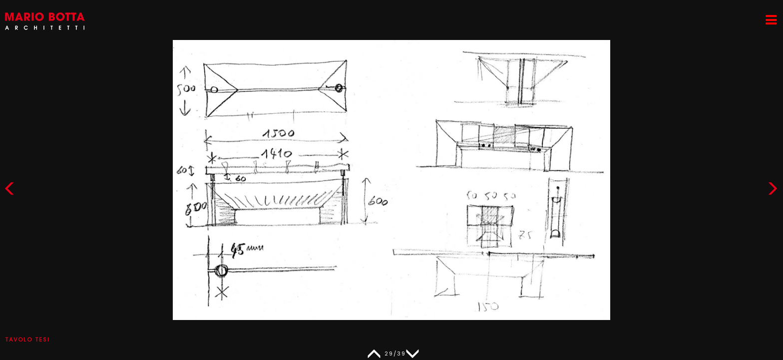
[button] (773, 191)
